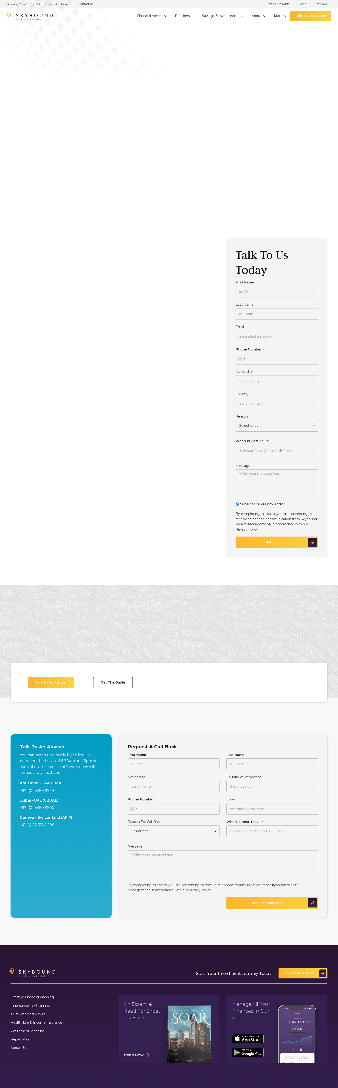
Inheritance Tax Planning (30, 1006)
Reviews (321, 4)
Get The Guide (113, 683)
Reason (242, 417)
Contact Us (86, 4)
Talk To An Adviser (311, 16)
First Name (245, 283)
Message (243, 466)
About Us (18, 1048)
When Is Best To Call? (254, 441)
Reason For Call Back (144, 822)
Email (240, 327)
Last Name (245, 305)
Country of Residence (243, 777)
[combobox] (241, 359)
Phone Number (249, 350)
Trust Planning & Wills (28, 1014)
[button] (151, 16)
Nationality (244, 372)
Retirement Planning (28, 1031)
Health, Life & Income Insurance (36, 1023)
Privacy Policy (247, 530)
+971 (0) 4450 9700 (37, 808)
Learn (302, 4)
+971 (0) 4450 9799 (37, 791)
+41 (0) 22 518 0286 (37, 825)
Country (242, 395)
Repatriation (20, 1039)
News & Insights (279, 4)
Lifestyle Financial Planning (32, 997)
